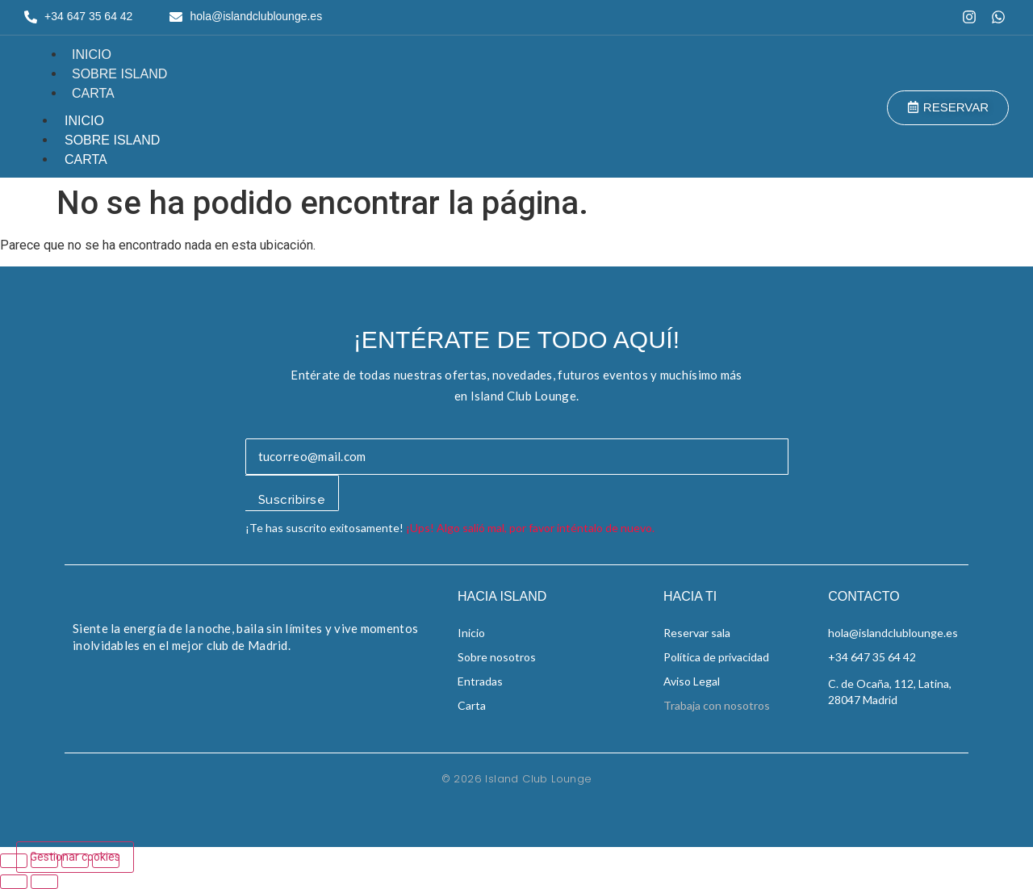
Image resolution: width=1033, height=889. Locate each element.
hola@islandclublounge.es (893, 632)
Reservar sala (696, 632)
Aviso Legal (691, 681)
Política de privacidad (716, 657)
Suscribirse (292, 500)
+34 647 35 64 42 (872, 657)
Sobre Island (119, 74)
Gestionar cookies (75, 856)
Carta (93, 93)
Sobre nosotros (497, 657)
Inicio (91, 54)
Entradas (480, 681)
